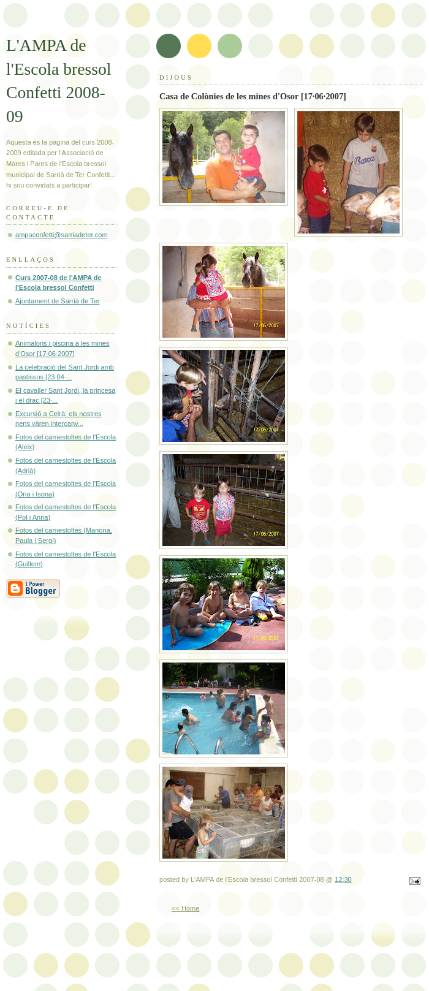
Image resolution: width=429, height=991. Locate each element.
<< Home (185, 908)
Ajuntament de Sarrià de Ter (57, 301)
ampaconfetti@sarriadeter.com (61, 234)
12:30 (343, 879)
